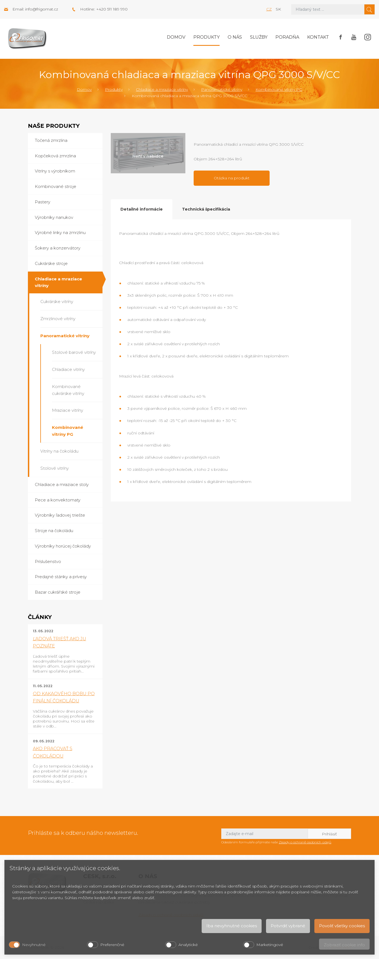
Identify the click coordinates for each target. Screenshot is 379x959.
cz (269, 9)
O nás (235, 37)
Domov (176, 37)
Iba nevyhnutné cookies (231, 925)
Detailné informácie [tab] (141, 209)
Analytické (188, 944)
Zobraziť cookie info (344, 944)
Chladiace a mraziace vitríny (162, 89)
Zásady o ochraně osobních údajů (305, 842)
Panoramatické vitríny (221, 89)
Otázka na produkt (231, 178)
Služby (258, 37)
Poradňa (287, 37)
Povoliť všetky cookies (342, 925)
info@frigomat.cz (41, 9)
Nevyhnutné (34, 944)
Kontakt (318, 37)
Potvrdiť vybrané (288, 925)
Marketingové (269, 944)
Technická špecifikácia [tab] (206, 209)
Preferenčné (112, 944)
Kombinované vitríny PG (279, 89)
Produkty (206, 37)
